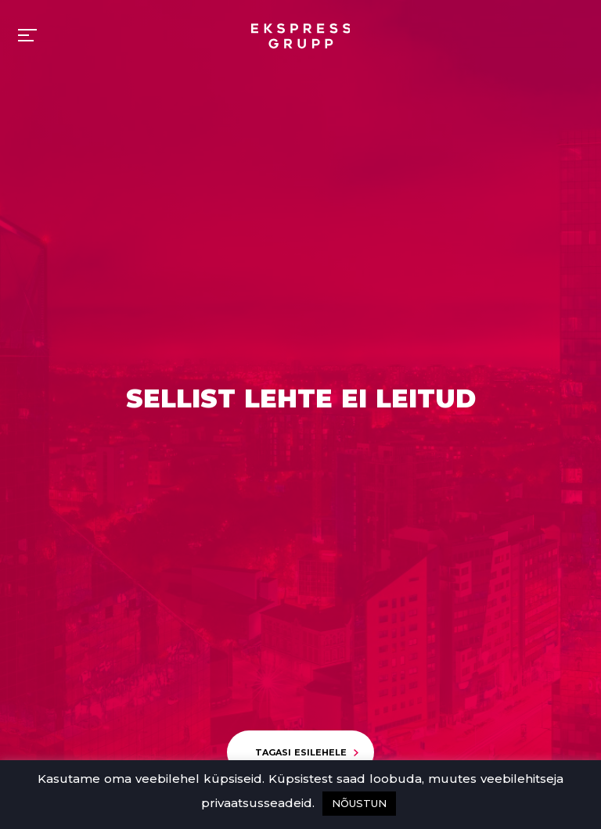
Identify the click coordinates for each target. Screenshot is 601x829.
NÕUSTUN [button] (359, 803)
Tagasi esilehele (301, 752)
